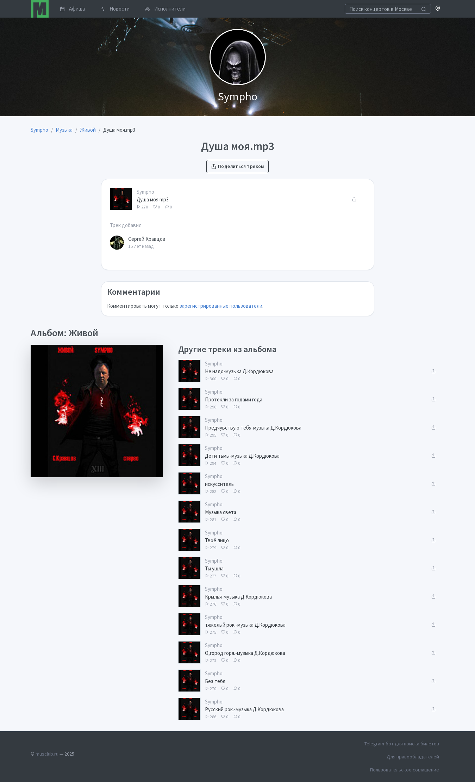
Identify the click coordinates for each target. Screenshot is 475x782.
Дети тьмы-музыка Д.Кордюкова (242, 455)
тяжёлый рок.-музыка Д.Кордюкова (245, 624)
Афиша (72, 8)
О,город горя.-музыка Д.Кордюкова (245, 653)
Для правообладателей (413, 756)
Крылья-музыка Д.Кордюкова (238, 596)
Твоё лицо (217, 540)
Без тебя (215, 681)
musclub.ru (47, 754)
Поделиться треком (237, 166)
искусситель (219, 484)
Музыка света (220, 512)
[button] (437, 9)
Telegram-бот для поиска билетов (401, 743)
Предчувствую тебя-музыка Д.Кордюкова (253, 427)
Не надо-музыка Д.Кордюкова (239, 371)
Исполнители (165, 8)
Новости (115, 8)
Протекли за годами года (233, 399)
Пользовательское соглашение (404, 770)
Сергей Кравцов (146, 239)
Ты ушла (214, 568)
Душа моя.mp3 (153, 199)
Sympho (145, 191)
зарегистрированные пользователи (221, 305)
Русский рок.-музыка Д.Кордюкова (244, 709)
